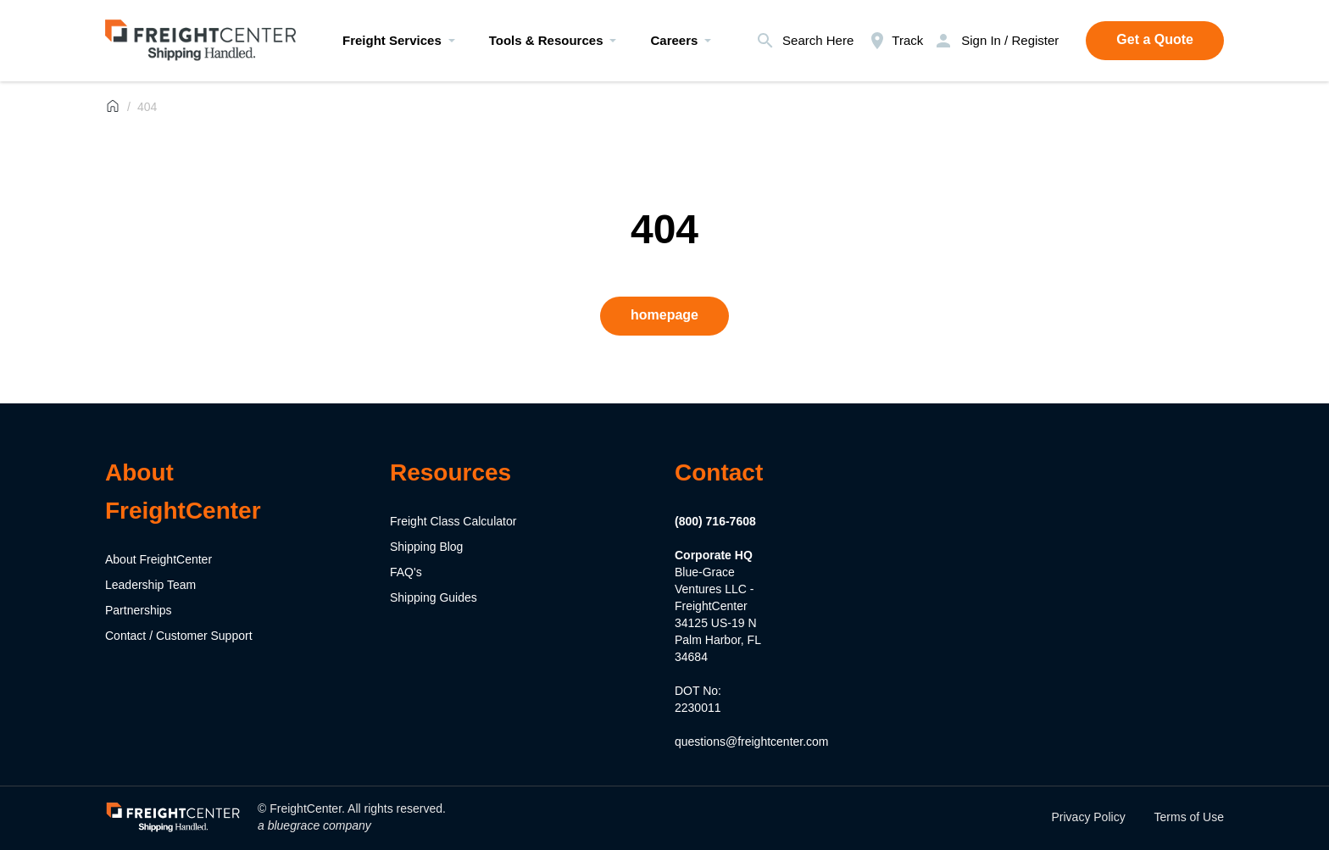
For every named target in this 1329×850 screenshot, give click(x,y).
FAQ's (406, 572)
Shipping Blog (426, 546)
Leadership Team (150, 585)
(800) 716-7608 (715, 521)
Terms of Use (1189, 817)
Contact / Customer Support (179, 635)
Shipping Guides (433, 597)
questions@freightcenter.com (752, 741)
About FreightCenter (158, 559)
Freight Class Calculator (453, 521)
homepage (664, 315)
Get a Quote (1154, 39)
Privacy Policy (1089, 817)
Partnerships (138, 610)
